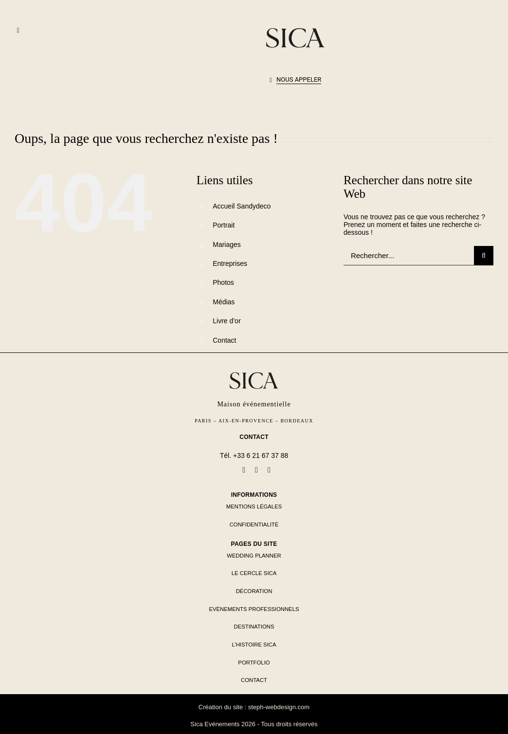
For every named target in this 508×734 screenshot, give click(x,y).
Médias (224, 302)
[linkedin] (256, 470)
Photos (223, 282)
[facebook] (243, 470)
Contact (224, 340)
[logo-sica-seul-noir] (295, 31)
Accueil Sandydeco (242, 206)
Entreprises (230, 263)
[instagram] (269, 470)
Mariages (227, 244)
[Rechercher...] (409, 255)
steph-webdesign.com (278, 707)
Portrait (224, 225)
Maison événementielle (253, 404)
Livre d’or (227, 321)
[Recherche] (483, 255)
